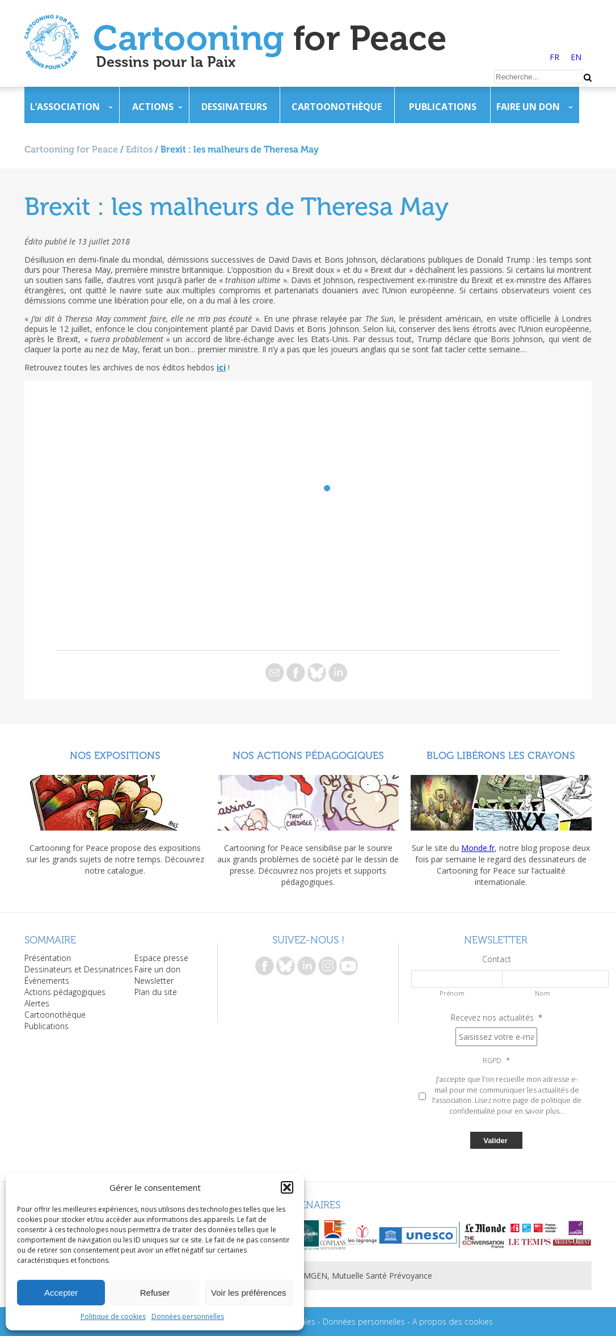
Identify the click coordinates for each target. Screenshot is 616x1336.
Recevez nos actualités (496, 1018)
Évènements (46, 980)
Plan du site (155, 992)
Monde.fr (478, 847)
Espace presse (161, 958)
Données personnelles (187, 1316)
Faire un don (528, 106)
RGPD (496, 1060)
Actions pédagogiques (65, 992)
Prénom (452, 993)
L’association (65, 106)
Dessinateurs (234, 106)
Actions (153, 106)
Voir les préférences (248, 1292)
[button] (287, 1187)
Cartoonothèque (337, 106)
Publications (442, 106)
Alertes (36, 1003)
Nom (542, 993)
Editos (139, 149)
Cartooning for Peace (71, 149)
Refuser (155, 1292)
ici (221, 367)
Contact (496, 959)
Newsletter (154, 980)
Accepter (61, 1292)
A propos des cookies (452, 1321)
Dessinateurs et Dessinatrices (78, 969)
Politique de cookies (113, 1316)
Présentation (47, 958)
